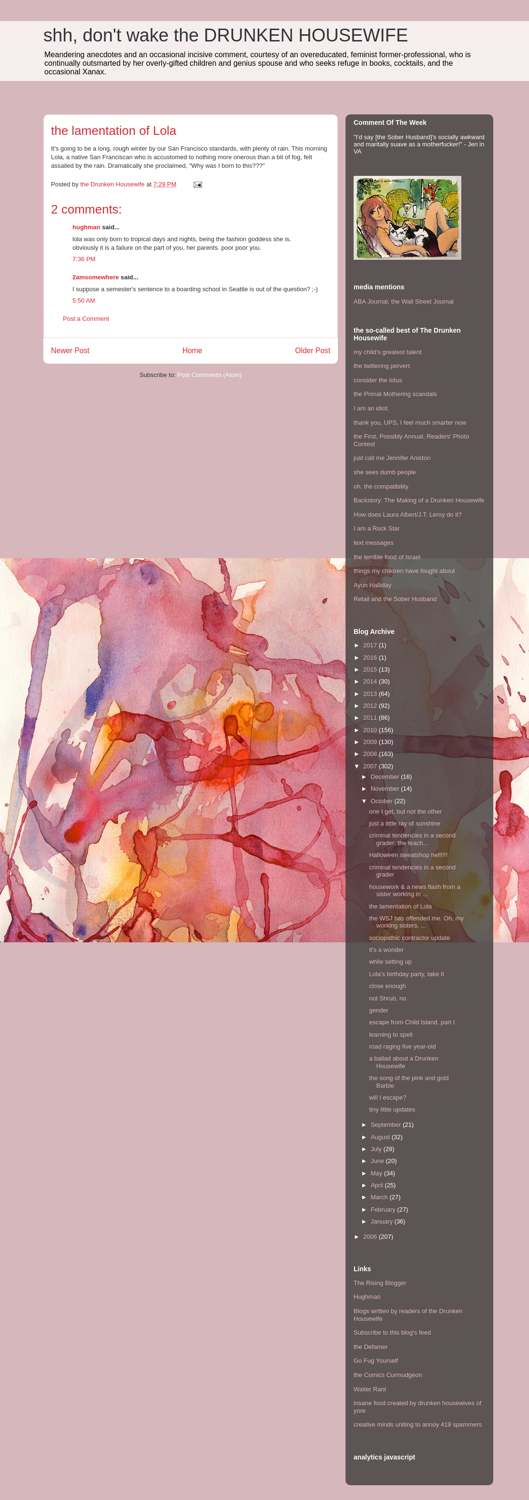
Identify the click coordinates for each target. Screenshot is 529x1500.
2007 (371, 766)
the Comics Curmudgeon (388, 1374)
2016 (371, 657)
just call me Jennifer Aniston (392, 457)
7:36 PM (83, 259)
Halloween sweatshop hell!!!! (408, 854)
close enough (387, 986)
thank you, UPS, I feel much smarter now (410, 422)
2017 (371, 645)
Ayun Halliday (372, 585)
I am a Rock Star (377, 528)
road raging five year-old (402, 1046)
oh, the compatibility (381, 486)
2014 (371, 681)
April (378, 1185)
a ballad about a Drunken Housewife (403, 1062)
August (381, 1137)
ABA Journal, (371, 301)
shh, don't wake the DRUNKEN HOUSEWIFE (225, 35)
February (384, 1209)
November (386, 788)
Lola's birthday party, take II (406, 974)
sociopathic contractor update (409, 937)
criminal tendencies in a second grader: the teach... (412, 839)
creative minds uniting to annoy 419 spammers (418, 1424)
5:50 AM (83, 300)
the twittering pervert (382, 365)
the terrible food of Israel (387, 557)
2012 (371, 705)
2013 (371, 693)
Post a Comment (86, 318)
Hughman (367, 1296)
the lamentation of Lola (400, 906)
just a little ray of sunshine (404, 823)
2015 (371, 669)
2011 (371, 717)
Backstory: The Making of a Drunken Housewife (419, 500)
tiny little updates (392, 1109)
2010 (371, 730)
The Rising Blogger (380, 1282)
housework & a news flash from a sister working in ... (414, 890)
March (380, 1197)
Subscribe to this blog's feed (392, 1332)
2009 (371, 741)
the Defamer (371, 1346)
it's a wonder (386, 949)
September (387, 1124)
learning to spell (390, 1034)
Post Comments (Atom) (209, 374)
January (383, 1221)
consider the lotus (378, 380)
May (377, 1173)
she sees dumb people (385, 472)
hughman (86, 227)
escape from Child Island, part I (412, 1022)
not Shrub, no (387, 998)
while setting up (390, 961)
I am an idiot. (371, 408)
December (386, 776)
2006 (371, 1236)
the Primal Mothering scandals (395, 394)
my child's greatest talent (388, 352)
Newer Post (70, 351)
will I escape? (387, 1097)
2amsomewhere (95, 277)
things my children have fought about (404, 570)
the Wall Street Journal (422, 301)
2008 (371, 753)
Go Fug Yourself (376, 1360)
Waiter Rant (370, 1389)
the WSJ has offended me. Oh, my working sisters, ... (416, 922)
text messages (374, 542)
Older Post (312, 351)
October (383, 801)
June (378, 1160)
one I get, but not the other (405, 811)
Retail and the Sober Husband (395, 598)
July (377, 1149)
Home (193, 351)
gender (378, 1010)
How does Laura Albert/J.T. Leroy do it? (408, 514)
